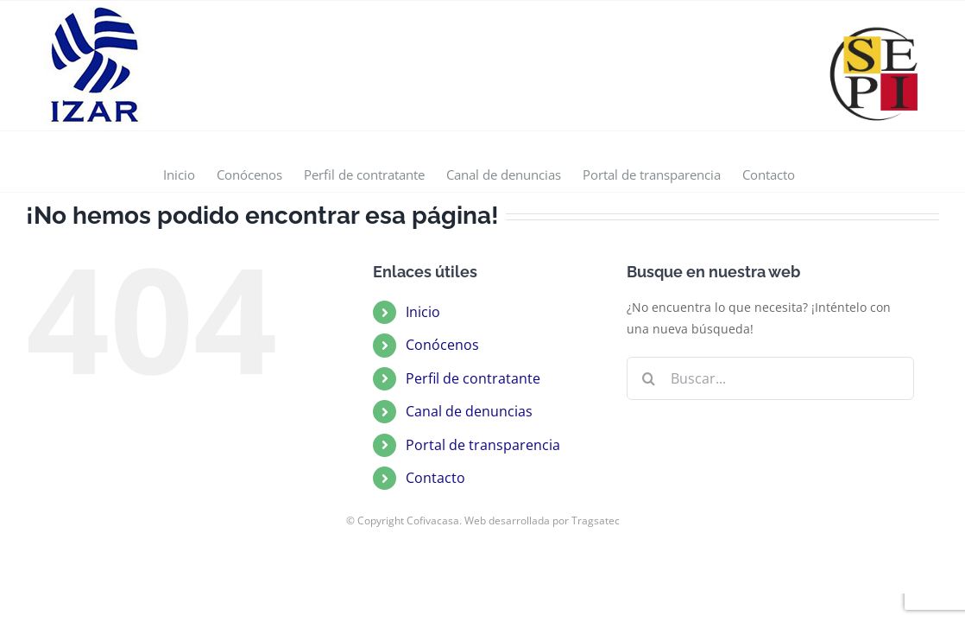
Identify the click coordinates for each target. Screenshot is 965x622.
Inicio (423, 311)
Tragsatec (595, 520)
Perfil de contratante (473, 378)
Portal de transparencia (483, 444)
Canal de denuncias (469, 411)
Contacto (435, 477)
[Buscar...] (770, 378)
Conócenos (442, 344)
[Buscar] (648, 378)
